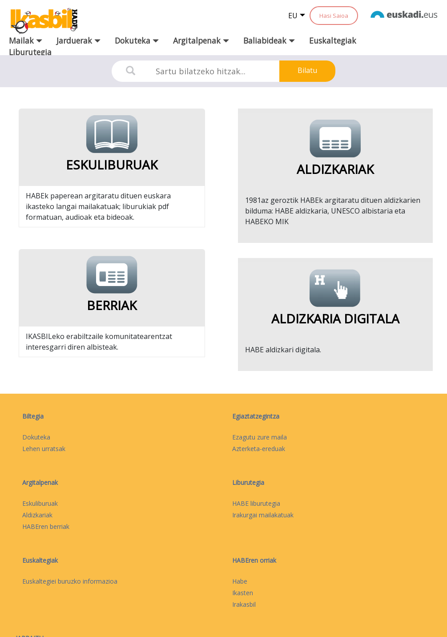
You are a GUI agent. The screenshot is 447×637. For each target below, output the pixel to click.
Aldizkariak (335, 169)
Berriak (112, 305)
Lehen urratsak (43, 448)
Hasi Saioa (333, 16)
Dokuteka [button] (137, 40)
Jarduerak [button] (78, 40)
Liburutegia (30, 52)
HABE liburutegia (256, 503)
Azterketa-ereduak (258, 448)
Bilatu (307, 70)
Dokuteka (36, 437)
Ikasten (242, 593)
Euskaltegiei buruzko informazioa (69, 581)
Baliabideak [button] (269, 40)
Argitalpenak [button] (201, 40)
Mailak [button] (25, 40)
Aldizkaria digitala (335, 318)
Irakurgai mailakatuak (263, 515)
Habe (239, 581)
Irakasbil (244, 604)
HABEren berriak (45, 526)
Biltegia (33, 416)
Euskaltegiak (332, 40)
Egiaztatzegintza (255, 416)
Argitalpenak (40, 482)
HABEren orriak (254, 560)
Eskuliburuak (111, 164)
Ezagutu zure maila (259, 437)
